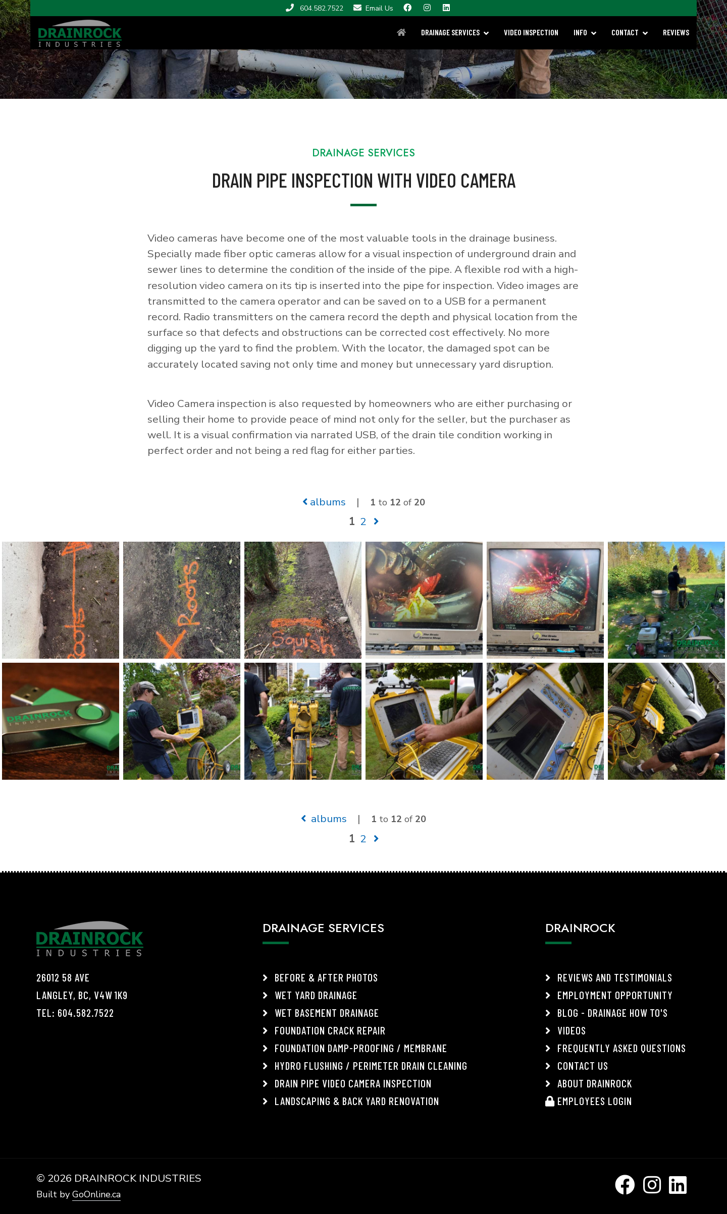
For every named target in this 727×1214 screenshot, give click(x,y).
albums (324, 502)
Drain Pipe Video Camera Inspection (347, 1083)
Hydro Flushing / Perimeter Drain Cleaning (365, 1065)
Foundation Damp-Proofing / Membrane (355, 1048)
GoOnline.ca (96, 1194)
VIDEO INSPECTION (531, 32)
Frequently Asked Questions (615, 1048)
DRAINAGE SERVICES (450, 32)
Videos (565, 1030)
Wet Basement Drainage (321, 1012)
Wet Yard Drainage (310, 995)
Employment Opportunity (609, 995)
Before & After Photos (320, 977)
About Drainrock (588, 1083)
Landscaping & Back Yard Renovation (351, 1100)
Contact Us (576, 1065)
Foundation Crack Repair (324, 1030)
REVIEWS (676, 32)
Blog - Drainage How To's (606, 1012)
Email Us (379, 8)
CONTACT (625, 32)
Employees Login (588, 1100)
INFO (580, 32)
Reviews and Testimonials (608, 977)
